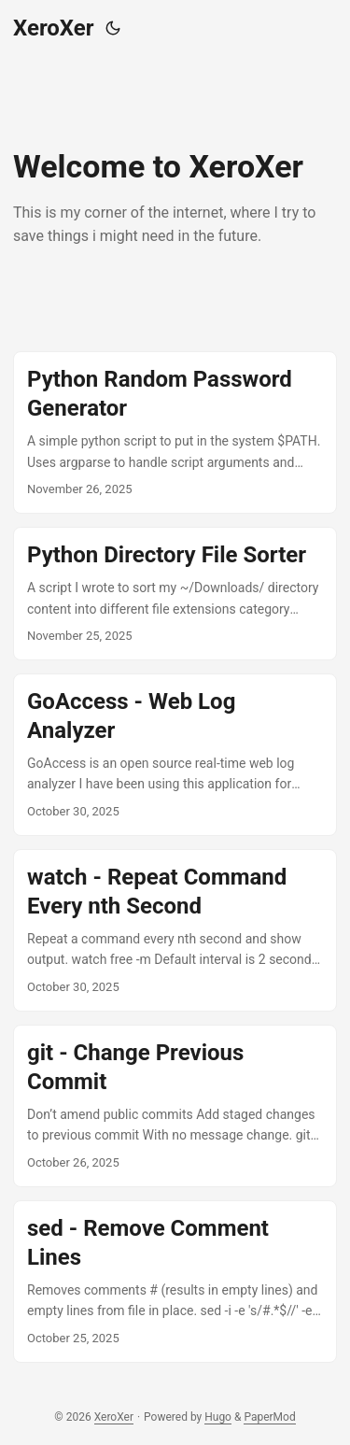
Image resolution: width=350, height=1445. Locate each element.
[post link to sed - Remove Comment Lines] (175, 1281)
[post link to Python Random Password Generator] (175, 432)
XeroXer (53, 28)
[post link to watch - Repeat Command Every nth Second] (175, 930)
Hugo (217, 1417)
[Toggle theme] (113, 28)
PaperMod (269, 1417)
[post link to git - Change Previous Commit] (175, 1106)
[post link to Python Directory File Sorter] (175, 593)
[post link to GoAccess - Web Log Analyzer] (175, 754)
